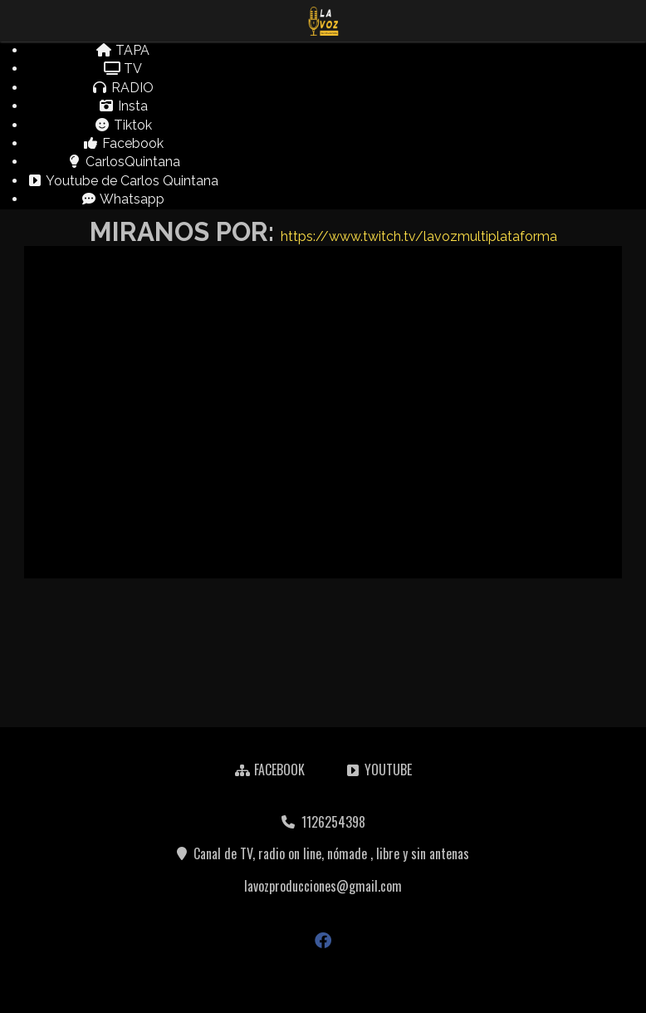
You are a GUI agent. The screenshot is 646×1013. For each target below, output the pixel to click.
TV (123, 68)
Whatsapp (122, 199)
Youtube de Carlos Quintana (122, 181)
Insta (123, 106)
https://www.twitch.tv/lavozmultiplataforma (419, 236)
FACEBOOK (269, 769)
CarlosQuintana (123, 162)
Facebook (123, 143)
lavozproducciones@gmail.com (323, 886)
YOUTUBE (378, 769)
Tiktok (123, 125)
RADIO (122, 88)
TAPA (122, 50)
